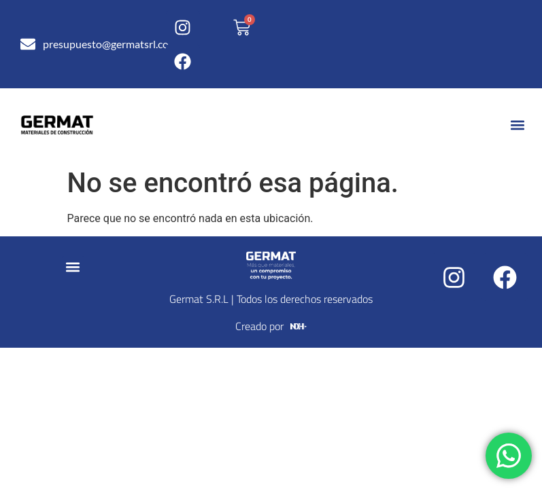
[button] (517, 125)
